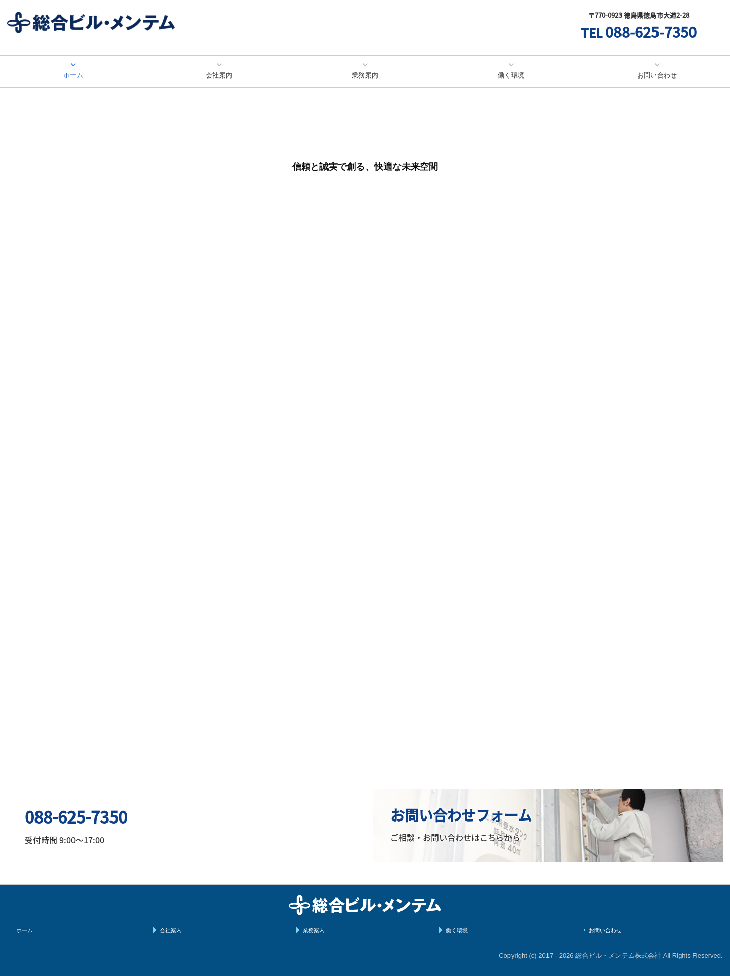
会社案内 (219, 75)
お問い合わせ (657, 75)
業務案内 (365, 75)
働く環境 (511, 75)
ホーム (73, 75)
